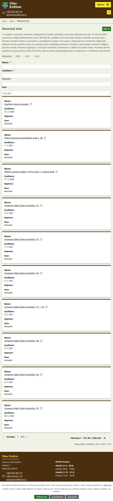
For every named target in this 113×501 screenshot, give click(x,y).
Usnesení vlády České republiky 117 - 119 (25, 307)
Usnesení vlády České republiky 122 (23, 374)
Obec (12, 21)
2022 (37, 56)
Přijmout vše (42, 497)
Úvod (4, 21)
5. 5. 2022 (8, 213)
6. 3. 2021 (8, 382)
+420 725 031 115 (14, 476)
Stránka (11, 436)
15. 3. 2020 (9, 111)
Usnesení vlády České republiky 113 (23, 205)
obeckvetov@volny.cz (16, 14)
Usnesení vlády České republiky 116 (23, 273)
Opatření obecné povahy (18, 104)
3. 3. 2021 (8, 314)
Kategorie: (7, 56)
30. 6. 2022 (9, 416)
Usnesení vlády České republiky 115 (23, 239)
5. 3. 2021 (8, 348)
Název (6, 62)
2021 (27, 56)
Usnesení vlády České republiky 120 (23, 340)
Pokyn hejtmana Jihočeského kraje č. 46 (25, 138)
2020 (18, 56)
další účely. (108, 485)
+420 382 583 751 (14, 473)
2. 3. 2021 (8, 280)
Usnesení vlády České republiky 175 (23, 408)
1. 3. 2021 (8, 145)
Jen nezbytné (57, 497)
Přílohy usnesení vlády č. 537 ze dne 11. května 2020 (30, 171)
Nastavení (72, 497)
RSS (106, 29)
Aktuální (8, 123)
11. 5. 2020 (9, 179)
